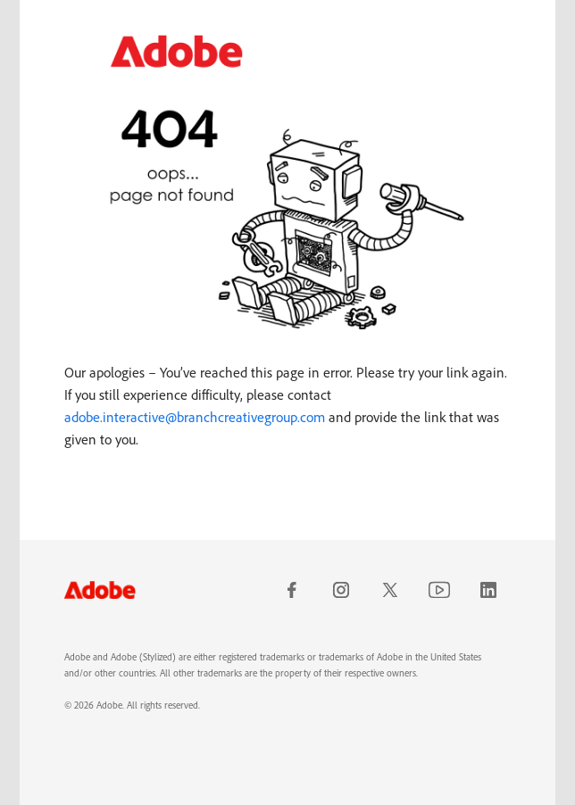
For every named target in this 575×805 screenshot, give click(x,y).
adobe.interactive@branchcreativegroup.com (194, 417)
